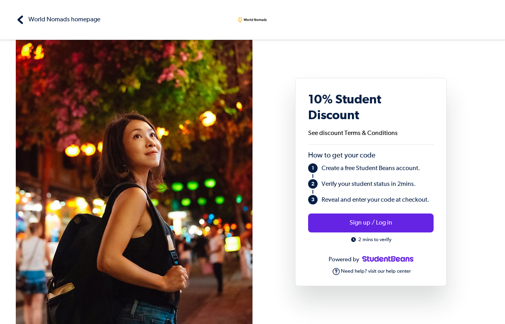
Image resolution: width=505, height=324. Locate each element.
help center (398, 271)
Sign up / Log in (371, 223)
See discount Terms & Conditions (353, 133)
